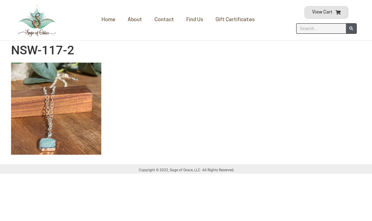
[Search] (351, 28)
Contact (164, 19)
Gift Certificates (235, 19)
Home (108, 19)
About (135, 19)
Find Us (194, 19)
